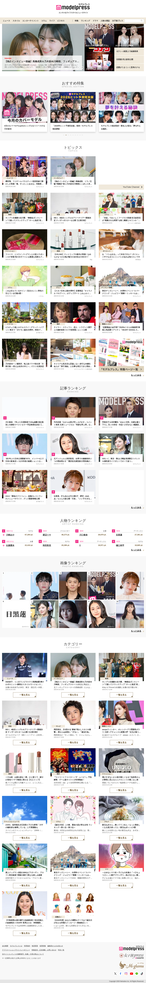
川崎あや (10, 535)
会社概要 (5, 946)
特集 (76, 21)
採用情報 (43, 946)
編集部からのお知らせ (55, 946)
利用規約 (27, 946)
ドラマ (95, 21)
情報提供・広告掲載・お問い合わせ (44, 950)
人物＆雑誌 (105, 21)
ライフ (52, 21)
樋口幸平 (120, 545)
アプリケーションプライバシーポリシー (16, 950)
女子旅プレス (117, 21)
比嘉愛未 (10, 545)
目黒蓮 (119, 535)
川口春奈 (83, 535)
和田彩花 (47, 545)
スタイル (16, 21)
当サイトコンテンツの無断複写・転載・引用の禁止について (23, 954)
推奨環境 (35, 946)
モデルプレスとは (16, 946)
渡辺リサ (47, 535)
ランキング (85, 21)
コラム (44, 21)
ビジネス (60, 21)
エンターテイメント (30, 21)
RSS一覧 (61, 950)
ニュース (6, 21)
